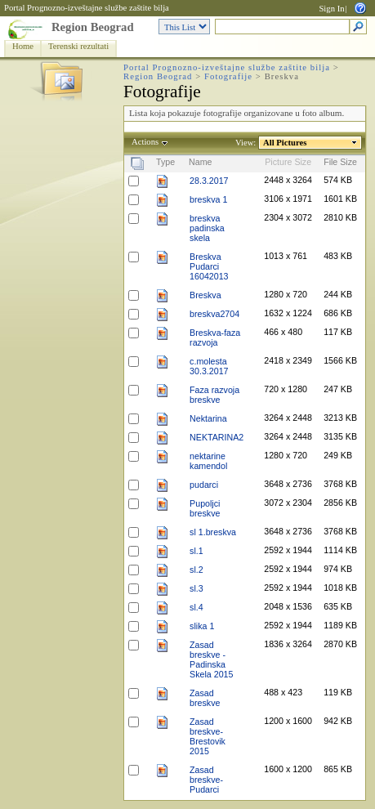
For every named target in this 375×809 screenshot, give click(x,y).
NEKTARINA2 (216, 437)
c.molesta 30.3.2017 (209, 366)
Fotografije (228, 76)
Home (22, 46)
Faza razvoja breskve (214, 394)
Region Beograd (92, 27)
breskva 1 (208, 199)
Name (200, 162)
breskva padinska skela (207, 228)
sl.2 (196, 569)
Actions (145, 141)
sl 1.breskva (213, 532)
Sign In (331, 8)
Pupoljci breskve (205, 508)
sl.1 (196, 551)
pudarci (204, 484)
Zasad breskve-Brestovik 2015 (207, 736)
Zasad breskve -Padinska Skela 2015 (211, 659)
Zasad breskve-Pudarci (206, 779)
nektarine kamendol (208, 461)
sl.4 (196, 607)
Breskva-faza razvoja (215, 337)
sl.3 (196, 588)
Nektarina (208, 418)
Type (165, 162)
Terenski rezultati (78, 46)
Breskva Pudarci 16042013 (209, 266)
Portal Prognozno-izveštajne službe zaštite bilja (86, 7)
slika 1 (202, 626)
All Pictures (285, 142)
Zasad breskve (205, 698)
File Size (340, 162)
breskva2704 (214, 314)
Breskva (205, 295)
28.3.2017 (209, 180)
